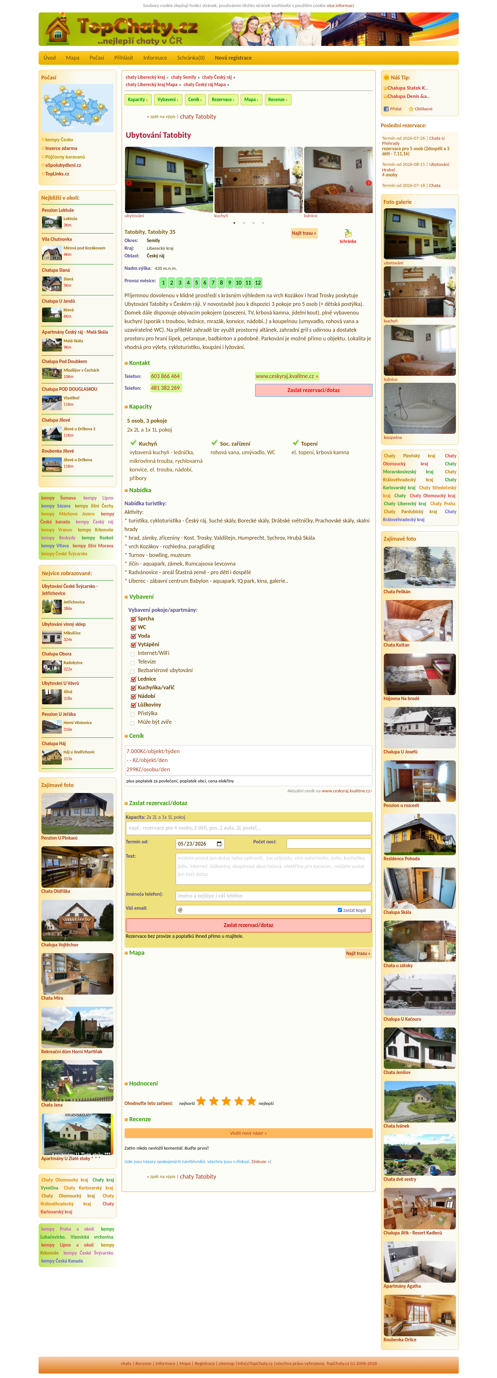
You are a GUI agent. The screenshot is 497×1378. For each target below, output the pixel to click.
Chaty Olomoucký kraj (65, 1180)
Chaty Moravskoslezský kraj (420, 468)
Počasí (97, 57)
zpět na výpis (163, 116)
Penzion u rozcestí (401, 805)
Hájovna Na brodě (402, 698)
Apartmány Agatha (402, 1286)
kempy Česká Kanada (62, 1261)
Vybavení (166, 99)
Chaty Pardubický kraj (410, 512)
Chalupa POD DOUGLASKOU (70, 389)
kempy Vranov (56, 530)
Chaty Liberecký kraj (405, 504)
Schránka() (191, 57)
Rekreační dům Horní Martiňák (71, 1052)
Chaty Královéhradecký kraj (77, 1200)
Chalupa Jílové (56, 420)
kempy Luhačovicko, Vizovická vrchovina (77, 1233)
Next (368, 183)
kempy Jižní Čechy (94, 506)
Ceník (193, 99)
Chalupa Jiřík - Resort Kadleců (413, 1233)
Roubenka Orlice (400, 1340)
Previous (129, 183)
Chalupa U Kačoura (402, 1019)
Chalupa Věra (442, 172)
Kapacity (136, 99)
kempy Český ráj (94, 522)
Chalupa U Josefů (401, 752)
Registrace (205, 1363)
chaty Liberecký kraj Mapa (152, 84)
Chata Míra (52, 998)
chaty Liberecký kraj (145, 77)
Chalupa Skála (398, 912)
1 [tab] (234, 224)
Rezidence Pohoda (402, 859)
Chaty (401, 496)
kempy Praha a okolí (67, 1229)
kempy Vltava (55, 546)
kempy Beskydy (58, 538)
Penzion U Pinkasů (59, 838)
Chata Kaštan (397, 645)
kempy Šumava (58, 498)
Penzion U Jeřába (59, 714)
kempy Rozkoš (97, 538)
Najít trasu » (304, 234)
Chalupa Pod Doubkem (64, 361)
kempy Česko (59, 140)
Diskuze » (261, 1162)
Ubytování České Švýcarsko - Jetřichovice (70, 589)
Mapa (72, 57)
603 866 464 (165, 376)
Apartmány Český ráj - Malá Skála (75, 332)
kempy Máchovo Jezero (68, 514)
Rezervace (222, 99)
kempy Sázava (55, 506)
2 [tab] (244, 224)
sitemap (226, 1363)
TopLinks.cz (57, 174)
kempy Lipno (98, 498)
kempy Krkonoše (95, 530)
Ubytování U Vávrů (60, 683)
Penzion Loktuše (58, 210)
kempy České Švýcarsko (64, 554)
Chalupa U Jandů (58, 301)
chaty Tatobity (198, 116)
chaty (126, 1363)
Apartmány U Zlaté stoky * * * (71, 1158)
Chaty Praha (443, 504)
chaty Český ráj (217, 77)
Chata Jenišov (397, 1072)
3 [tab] (253, 224)
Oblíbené (424, 109)
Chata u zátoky (398, 965)
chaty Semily (183, 77)
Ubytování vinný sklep (64, 624)
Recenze (276, 99)
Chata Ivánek (396, 1126)
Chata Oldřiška (55, 891)
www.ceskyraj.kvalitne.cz (285, 376)
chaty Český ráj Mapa (205, 84)
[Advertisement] (77, 1312)
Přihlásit (123, 57)
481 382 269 (165, 388)
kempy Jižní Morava (93, 546)
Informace (155, 57)
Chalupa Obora (57, 654)
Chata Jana (52, 1105)
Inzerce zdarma (61, 148)
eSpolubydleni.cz (63, 165)
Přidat (396, 109)
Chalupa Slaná (56, 270)
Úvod (50, 57)
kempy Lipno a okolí (67, 1245)
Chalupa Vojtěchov (59, 945)
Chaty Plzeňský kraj (409, 456)
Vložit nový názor (248, 1134)
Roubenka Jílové (58, 451)
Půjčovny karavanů (65, 157)
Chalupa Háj (54, 743)
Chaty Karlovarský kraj (88, 1188)
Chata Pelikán (397, 592)
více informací (340, 5)
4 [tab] (263, 224)
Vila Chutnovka (57, 239)
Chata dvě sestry (400, 1179)
